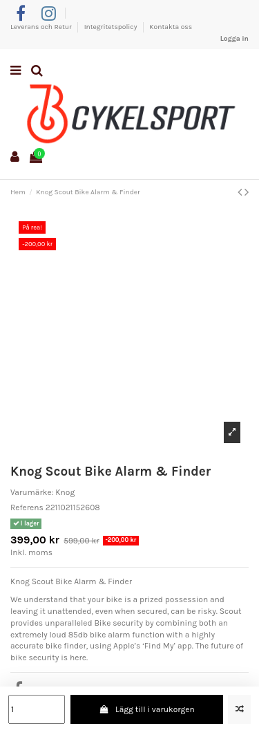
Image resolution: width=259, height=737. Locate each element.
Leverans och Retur (41, 27)
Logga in (234, 39)
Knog (65, 492)
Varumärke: (31, 492)
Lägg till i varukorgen (147, 709)
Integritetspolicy (111, 27)
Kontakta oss (170, 27)
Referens (27, 507)
